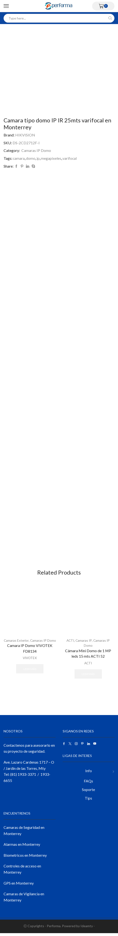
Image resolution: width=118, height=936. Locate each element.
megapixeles (51, 158)
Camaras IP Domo (36, 150)
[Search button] (110, 18)
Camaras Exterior (20, 643)
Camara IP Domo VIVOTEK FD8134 (29, 656)
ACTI (70, 643)
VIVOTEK (30, 665)
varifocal (70, 158)
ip (38, 158)
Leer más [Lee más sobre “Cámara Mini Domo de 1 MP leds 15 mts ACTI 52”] (88, 676)
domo (31, 158)
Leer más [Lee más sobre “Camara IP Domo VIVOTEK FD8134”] (30, 676)
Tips (88, 801)
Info (88, 773)
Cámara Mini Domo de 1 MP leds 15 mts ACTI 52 (88, 656)
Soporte (88, 792)
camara (19, 158)
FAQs (88, 783)
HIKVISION (25, 135)
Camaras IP (84, 643)
